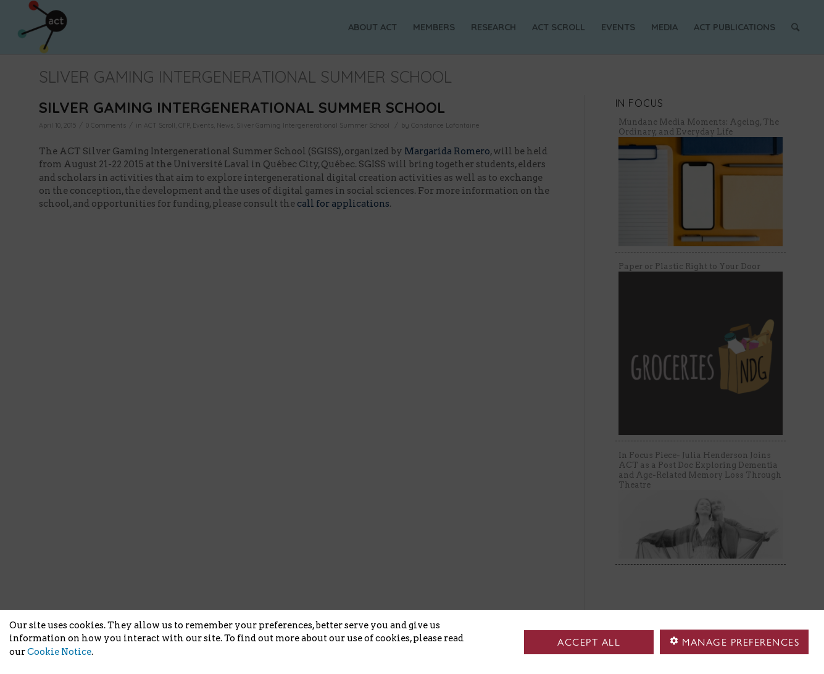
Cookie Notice (59, 651)
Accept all (588, 642)
